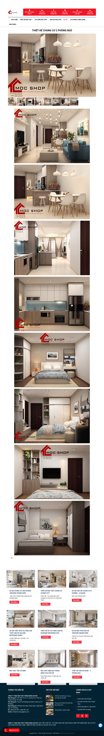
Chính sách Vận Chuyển (84, 699)
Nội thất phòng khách (30, 12)
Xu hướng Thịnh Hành (77, 19)
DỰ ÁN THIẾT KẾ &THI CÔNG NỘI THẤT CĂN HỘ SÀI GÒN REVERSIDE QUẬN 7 (20, 655)
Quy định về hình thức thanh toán (86, 703)
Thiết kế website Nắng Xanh (67, 733)
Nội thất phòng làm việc (77, 12)
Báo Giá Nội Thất (55, 19)
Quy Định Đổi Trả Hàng (84, 709)
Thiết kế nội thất (26, 19)
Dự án (65, 19)
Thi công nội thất (41, 19)
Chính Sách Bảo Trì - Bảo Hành (86, 706)
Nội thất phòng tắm (90, 12)
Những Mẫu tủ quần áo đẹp (62, 710)
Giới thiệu (14, 19)
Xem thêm (14, 624)
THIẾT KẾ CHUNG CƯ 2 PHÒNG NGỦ (52, 30)
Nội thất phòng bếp (53, 12)
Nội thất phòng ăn (65, 12)
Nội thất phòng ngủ (42, 12)
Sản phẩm (13, 24)
